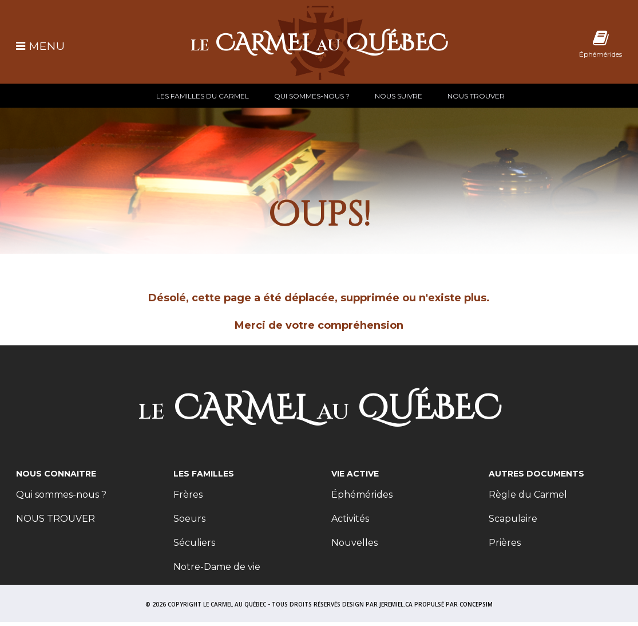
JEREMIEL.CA (396, 604)
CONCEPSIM (476, 604)
